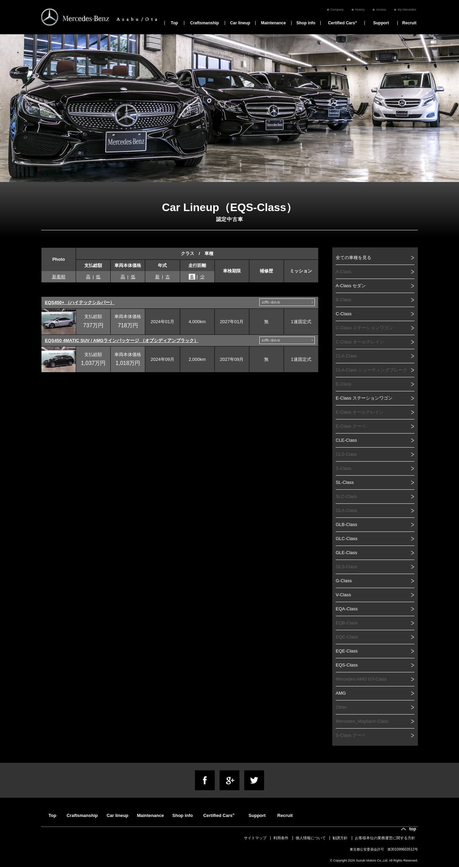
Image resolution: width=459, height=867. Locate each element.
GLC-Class (347, 538)
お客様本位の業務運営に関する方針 (385, 838)
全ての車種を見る (353, 257)
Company (337, 9)
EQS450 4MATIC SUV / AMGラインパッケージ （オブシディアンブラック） (121, 340)
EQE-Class (347, 651)
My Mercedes (407, 9)
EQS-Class (347, 665)
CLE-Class (346, 440)
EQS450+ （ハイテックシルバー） (79, 302)
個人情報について (311, 838)
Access (381, 9)
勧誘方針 (340, 838)
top (412, 828)
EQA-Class (347, 608)
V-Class (343, 594)
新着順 (58, 276)
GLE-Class (346, 552)
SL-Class (345, 482)
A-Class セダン (351, 285)
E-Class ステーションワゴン (364, 398)
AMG (341, 693)
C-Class (343, 313)
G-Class (344, 580)
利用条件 (280, 838)
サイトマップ (255, 838)
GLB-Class (346, 524)
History (360, 9)
